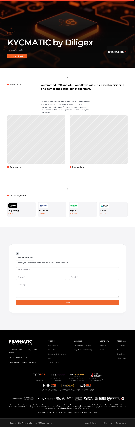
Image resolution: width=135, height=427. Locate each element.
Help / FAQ (121, 358)
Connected (121, 349)
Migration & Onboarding (83, 354)
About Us (103, 349)
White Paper (121, 362)
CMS (49, 362)
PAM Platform (53, 349)
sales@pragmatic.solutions (25, 366)
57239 (89, 408)
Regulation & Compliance (57, 358)
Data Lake (51, 354)
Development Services (82, 349)
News (119, 354)
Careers (102, 354)
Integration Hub (53, 366)
